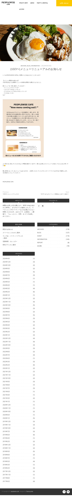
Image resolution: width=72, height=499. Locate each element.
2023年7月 (6, 315)
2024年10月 (7, 265)
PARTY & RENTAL (42, 3)
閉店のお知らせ (8, 229)
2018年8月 (6, 455)
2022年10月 (7, 345)
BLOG (28, 66)
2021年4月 (6, 395)
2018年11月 (7, 448)
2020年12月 (7, 405)
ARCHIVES (23, 66)
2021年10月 (7, 378)
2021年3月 (6, 398)
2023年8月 (6, 312)
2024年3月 (6, 288)
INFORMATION (35, 66)
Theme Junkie (29, 491)
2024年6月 (6, 278)
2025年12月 (7, 262)
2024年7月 (6, 275)
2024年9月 (6, 268)
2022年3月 (6, 362)
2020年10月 (7, 411)
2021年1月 (6, 401)
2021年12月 (7, 372)
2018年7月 (6, 458)
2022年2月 (6, 365)
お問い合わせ (64, 3)
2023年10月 (7, 305)
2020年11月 (7, 408)
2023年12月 (7, 298)
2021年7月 (6, 388)
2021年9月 (6, 382)
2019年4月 (6, 438)
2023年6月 (6, 318)
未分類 (39, 246)
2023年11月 (7, 302)
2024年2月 (6, 292)
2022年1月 (6, 368)
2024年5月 (6, 282)
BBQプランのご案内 (9, 245)
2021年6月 (6, 391)
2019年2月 (6, 441)
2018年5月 (6, 461)
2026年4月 (6, 258)
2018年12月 (7, 445)
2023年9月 (6, 308)
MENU (32, 3)
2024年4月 (6, 285)
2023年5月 (6, 322)
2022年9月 (6, 348)
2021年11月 (7, 375)
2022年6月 (6, 358)
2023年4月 (6, 325)
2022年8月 (6, 352)
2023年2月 (6, 332)
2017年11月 (7, 475)
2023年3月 (6, 328)
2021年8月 (6, 385)
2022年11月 (7, 342)
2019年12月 (7, 421)
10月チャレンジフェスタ (11, 194)
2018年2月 (6, 468)
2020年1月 (6, 418)
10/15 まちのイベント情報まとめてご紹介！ (55, 194)
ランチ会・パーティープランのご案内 (13, 237)
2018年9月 (6, 451)
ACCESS (21, 9)
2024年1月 (6, 295)
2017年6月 (6, 481)
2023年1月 (6, 335)
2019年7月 (6, 431)
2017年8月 (6, 478)
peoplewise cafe (15, 491)
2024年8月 (6, 272)
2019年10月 (7, 428)
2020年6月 (6, 415)
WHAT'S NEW (23, 3)
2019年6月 (6, 435)
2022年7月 (6, 355)
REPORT (40, 243)
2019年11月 (7, 425)
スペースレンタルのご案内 (11, 233)
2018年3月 (6, 465)
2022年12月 (7, 338)
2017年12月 (7, 471)
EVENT (39, 236)
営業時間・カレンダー (10, 241)
